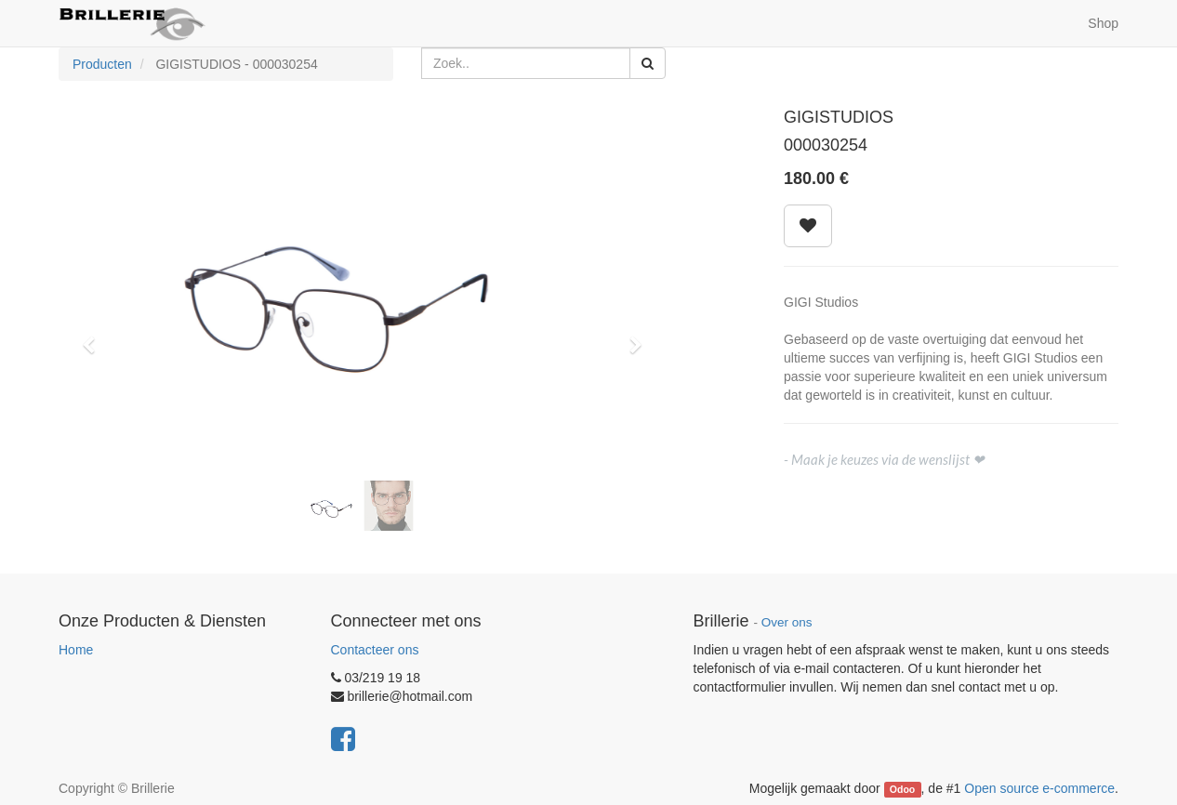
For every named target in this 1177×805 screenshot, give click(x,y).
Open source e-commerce (1039, 788)
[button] (94, 336)
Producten (102, 64)
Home (76, 649)
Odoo (902, 789)
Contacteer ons (375, 649)
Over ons (787, 622)
